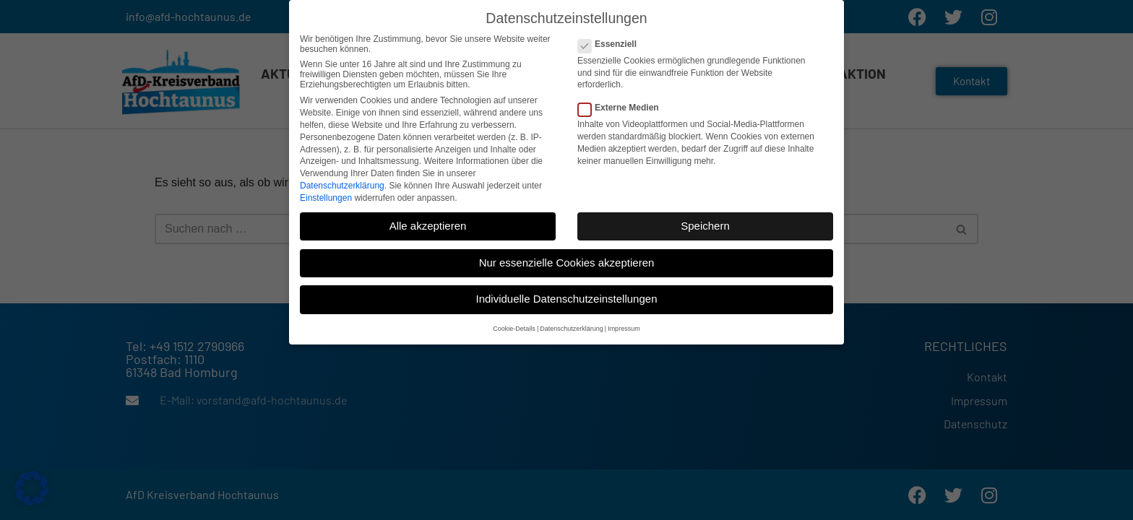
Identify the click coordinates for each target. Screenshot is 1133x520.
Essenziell (611, 32)
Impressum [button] (624, 317)
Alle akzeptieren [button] (428, 214)
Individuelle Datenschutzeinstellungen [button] (566, 287)
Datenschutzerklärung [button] (571, 317)
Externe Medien (622, 96)
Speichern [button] (705, 214)
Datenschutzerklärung (342, 174)
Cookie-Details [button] (514, 317)
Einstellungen (326, 186)
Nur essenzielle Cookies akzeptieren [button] (567, 251)
